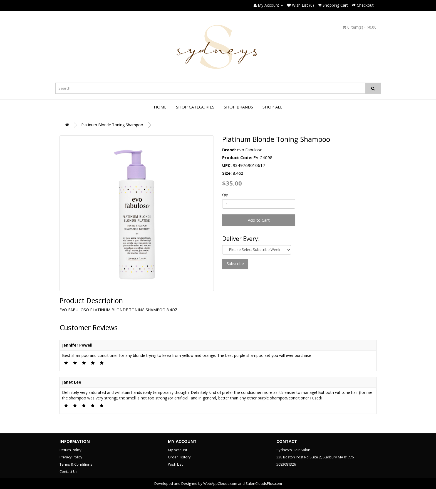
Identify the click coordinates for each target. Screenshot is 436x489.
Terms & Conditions (76, 464)
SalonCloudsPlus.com (264, 483)
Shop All (272, 107)
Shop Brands (238, 107)
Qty (225, 194)
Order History (179, 457)
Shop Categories (195, 107)
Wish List (175, 464)
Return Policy (70, 449)
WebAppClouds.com (220, 483)
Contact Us (69, 471)
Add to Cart (259, 220)
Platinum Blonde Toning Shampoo (112, 124)
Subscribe (235, 263)
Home (160, 107)
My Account (177, 449)
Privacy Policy (71, 457)
